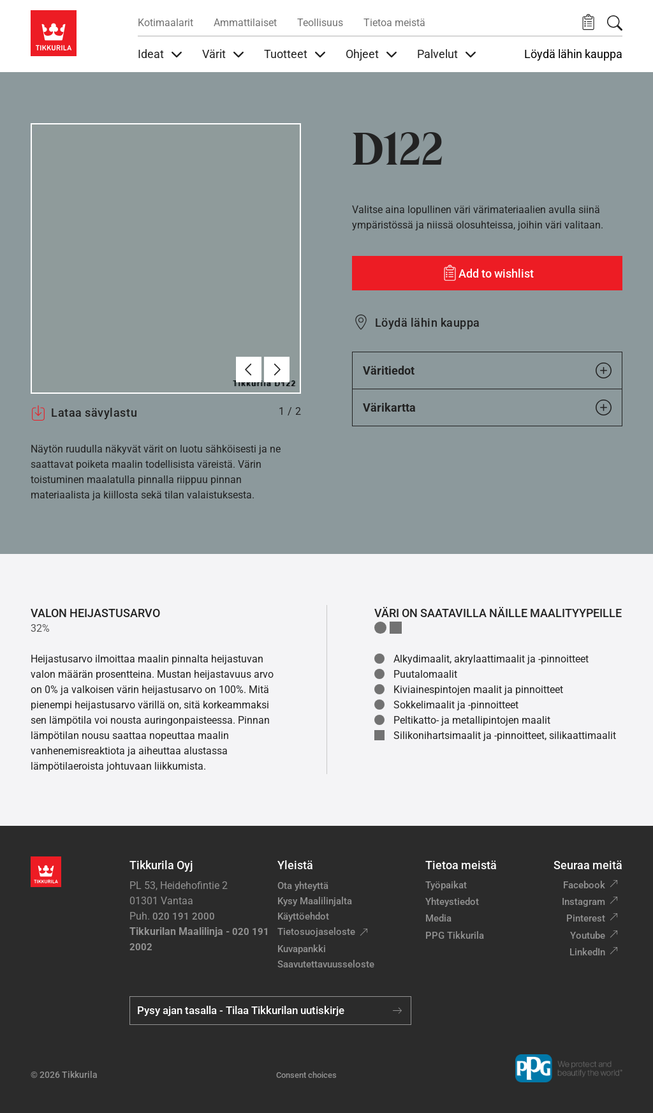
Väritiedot (487, 370)
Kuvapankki (301, 949)
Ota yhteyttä (302, 886)
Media (438, 918)
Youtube (587, 935)
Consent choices (306, 1075)
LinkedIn (587, 952)
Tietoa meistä (394, 23)
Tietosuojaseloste (316, 931)
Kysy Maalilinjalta (314, 901)
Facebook (584, 885)
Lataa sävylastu (84, 413)
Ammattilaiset (245, 23)
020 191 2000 (183, 916)
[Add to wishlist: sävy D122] (487, 273)
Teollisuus (320, 23)
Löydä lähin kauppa (573, 54)
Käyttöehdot (303, 916)
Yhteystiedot (452, 902)
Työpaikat (446, 885)
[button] (588, 22)
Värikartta (487, 407)
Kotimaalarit (165, 23)
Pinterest (585, 918)
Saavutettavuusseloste (325, 964)
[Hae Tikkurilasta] (614, 23)
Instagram (583, 902)
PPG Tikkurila (454, 935)
